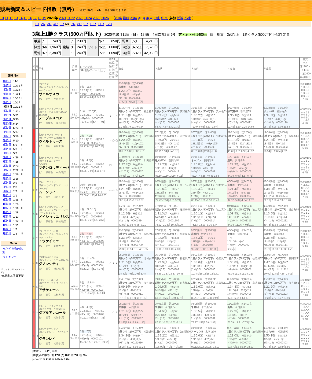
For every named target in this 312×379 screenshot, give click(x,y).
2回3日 (7, 186)
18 (39, 18)
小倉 (187, 18)
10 (2, 18)
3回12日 (8, 115)
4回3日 (7, 102)
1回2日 (7, 229)
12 (11, 18)
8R (79, 24)
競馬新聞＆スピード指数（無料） (38, 9)
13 (16, 18)
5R (62, 24)
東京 (149, 18)
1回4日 (7, 220)
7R (73, 24)
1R (37, 24)
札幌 (118, 18)
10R (93, 24)
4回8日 (7, 81)
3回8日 (7, 131)
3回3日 (7, 153)
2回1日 (7, 195)
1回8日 (7, 203)
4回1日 (7, 110)
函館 (126, 18)
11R (101, 24)
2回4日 (7, 182)
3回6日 (7, 140)
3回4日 (7, 148)
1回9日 (7, 199)
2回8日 (7, 165)
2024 (88, 18)
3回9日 (7, 127)
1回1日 (7, 233)
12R (109, 24)
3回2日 (7, 157)
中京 (164, 18)
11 (6, 18)
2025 (96, 18)
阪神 (180, 18)
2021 (63, 18)
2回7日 (7, 170)
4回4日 (7, 98)
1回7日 (7, 208)
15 (25, 18)
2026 (105, 18)
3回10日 (8, 123)
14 (21, 18)
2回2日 (7, 191)
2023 (80, 18)
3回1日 (7, 161)
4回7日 (7, 85)
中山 (157, 18)
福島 (134, 18)
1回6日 (7, 212)
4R (55, 24)
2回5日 (7, 178)
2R (43, 24)
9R (86, 24)
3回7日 (7, 136)
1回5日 (7, 216)
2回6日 (7, 174)
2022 (71, 18)
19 (44, 18)
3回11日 (8, 119)
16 (30, 18)
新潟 (141, 18)
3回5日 (7, 144)
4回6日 (7, 89)
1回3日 (7, 225)
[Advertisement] (13, 46)
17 (35, 18)
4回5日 (7, 93)
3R (49, 24)
